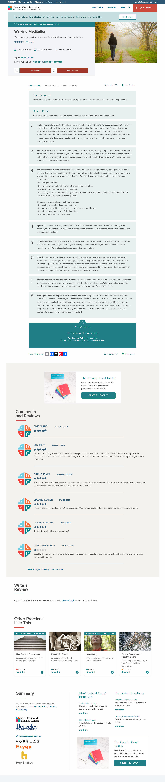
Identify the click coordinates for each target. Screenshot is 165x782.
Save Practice (35, 71)
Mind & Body (27, 58)
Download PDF (111, 85)
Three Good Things (87, 720)
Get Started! (128, 17)
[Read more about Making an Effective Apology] (42, 672)
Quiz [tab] (64, 85)
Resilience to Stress (53, 62)
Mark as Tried (72, 71)
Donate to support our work (146, 2)
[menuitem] (145, 8)
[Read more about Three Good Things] (77, 672)
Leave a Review (57, 570)
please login (68, 600)
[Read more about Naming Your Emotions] (147, 672)
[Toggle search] (129, 8)
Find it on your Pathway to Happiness (82, 338)
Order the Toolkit (98, 395)
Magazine (39, 2)
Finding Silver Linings (87, 703)
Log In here (99, 340)
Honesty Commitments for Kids (127, 716)
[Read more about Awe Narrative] (112, 672)
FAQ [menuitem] (123, 8)
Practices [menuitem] (96, 8)
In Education (61, 2)
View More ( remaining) (38, 570)
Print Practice (128, 85)
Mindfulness (37, 62)
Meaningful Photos (59, 654)
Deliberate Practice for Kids (126, 699)
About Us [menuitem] (111, 8)
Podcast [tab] (74, 85)
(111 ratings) (29, 42)
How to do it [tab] (35, 85)
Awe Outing (91, 654)
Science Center (20, 2)
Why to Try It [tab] (51, 85)
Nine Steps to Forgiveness (28, 654)
